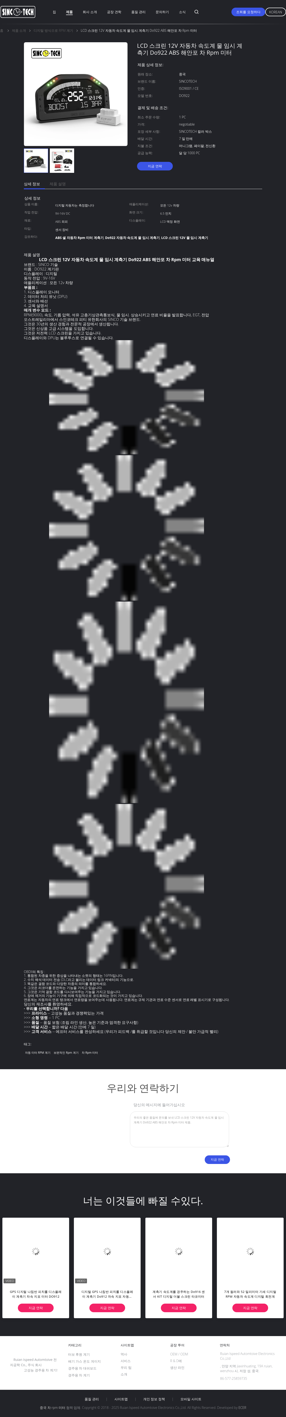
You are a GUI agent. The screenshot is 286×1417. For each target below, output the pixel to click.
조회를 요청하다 (248, 12)
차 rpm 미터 (90, 1053)
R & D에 (176, 1361)
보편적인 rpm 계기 (66, 1053)
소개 (124, 1374)
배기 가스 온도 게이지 (84, 1361)
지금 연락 (155, 166)
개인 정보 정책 (154, 1399)
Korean (275, 12)
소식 (182, 12)
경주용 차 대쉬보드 (82, 1368)
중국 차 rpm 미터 (52, 1407)
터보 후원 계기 (79, 1354)
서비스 (126, 1361)
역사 (124, 1354)
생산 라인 (177, 1367)
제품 (69, 12)
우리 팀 (126, 1367)
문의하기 (162, 12)
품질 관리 (138, 12)
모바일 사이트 (190, 1399)
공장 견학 (114, 12)
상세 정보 (32, 183)
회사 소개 (90, 12)
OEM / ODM (179, 1354)
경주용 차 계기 (79, 1375)
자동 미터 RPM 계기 (38, 1053)
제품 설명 (58, 183)
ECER (242, 1407)
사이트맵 (121, 1399)
